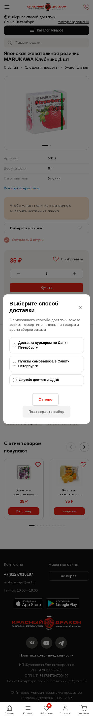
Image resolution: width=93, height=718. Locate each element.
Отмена (45, 399)
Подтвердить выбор (46, 411)
